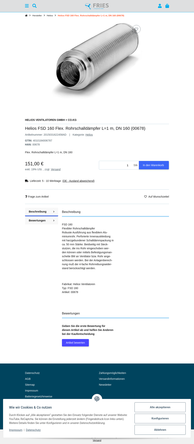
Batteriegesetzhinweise (38, 396)
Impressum (16, 429)
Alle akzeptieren (160, 407)
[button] (160, 6)
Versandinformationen (112, 378)
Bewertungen (41, 220)
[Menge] (115, 165)
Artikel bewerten (75, 342)
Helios (89, 134)
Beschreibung (41, 211)
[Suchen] (34, 6)
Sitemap (30, 384)
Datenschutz (33, 429)
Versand (55, 169)
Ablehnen (160, 429)
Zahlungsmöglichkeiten (112, 372)
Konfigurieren (159, 418)
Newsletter (105, 384)
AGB (28, 378)
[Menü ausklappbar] (27, 6)
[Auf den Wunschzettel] (136, 29)
